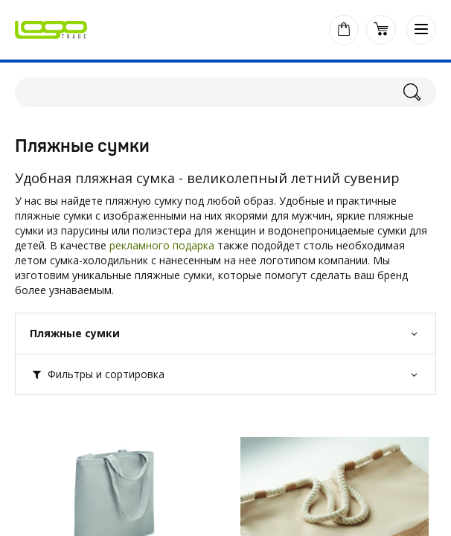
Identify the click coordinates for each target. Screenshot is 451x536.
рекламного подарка (161, 245)
